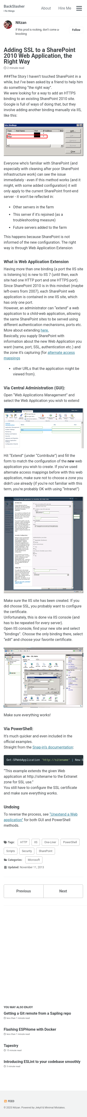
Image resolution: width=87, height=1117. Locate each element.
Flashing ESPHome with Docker (30, 1029)
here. (45, 330)
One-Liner (50, 842)
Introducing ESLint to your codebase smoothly (42, 1061)
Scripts (10, 851)
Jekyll (38, 1107)
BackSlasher (14, 8)
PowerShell (70, 842)
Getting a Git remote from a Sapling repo (37, 1013)
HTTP (23, 842)
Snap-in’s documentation (52, 747)
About (46, 8)
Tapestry (11, 1045)
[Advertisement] (43, 956)
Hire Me (64, 8)
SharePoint (45, 851)
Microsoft (34, 860)
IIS (35, 842)
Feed (9, 1101)
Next (63, 891)
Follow (76, 30)
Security (27, 851)
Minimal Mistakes (55, 1107)
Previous (23, 891)
